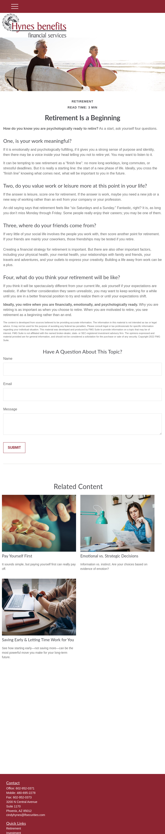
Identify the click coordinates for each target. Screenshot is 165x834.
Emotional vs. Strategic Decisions (109, 556)
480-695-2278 (26, 793)
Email (7, 384)
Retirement (13, 828)
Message (10, 409)
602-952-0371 (25, 788)
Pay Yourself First (17, 556)
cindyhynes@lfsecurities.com (25, 815)
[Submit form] (14, 447)
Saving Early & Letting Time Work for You (38, 639)
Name (7, 358)
